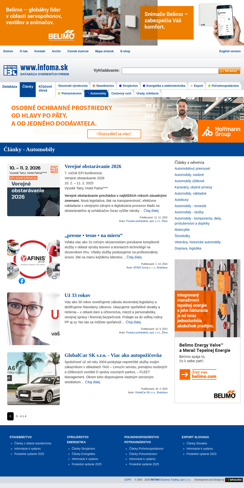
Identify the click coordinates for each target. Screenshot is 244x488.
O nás (24, 51)
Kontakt (39, 51)
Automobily (98, 93)
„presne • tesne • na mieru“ (93, 235)
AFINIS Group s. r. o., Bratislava (150, 267)
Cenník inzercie (78, 51)
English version (230, 51)
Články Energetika (83, 454)
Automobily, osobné (189, 175)
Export (198, 85)
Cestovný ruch (121, 93)
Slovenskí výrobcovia (73, 85)
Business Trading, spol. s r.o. (170, 479)
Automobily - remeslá (190, 206)
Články (27, 86)
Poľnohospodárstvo (225, 85)
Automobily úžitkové (190, 181)
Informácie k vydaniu (27, 448)
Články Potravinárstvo (143, 454)
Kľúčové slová (45, 88)
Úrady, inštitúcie (148, 93)
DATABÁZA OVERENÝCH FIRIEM (44, 74)
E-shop (125, 51)
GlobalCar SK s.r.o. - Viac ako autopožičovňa (113, 355)
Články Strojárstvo (83, 448)
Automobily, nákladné (190, 193)
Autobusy (182, 200)
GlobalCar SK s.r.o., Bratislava (151, 392)
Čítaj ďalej (151, 211)
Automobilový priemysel (192, 168)
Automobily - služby (189, 212)
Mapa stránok (104, 51)
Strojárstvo (130, 85)
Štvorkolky (182, 236)
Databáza (9, 86)
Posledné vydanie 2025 (29, 454)
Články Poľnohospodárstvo (146, 448)
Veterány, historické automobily (198, 242)
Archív (56, 51)
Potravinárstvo (71, 93)
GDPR (127, 479)
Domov (8, 51)
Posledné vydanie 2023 (201, 454)
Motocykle (182, 230)
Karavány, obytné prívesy (193, 187)
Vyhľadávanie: (108, 70)
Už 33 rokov (77, 295)
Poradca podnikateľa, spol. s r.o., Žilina (146, 221)
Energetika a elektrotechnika (165, 85)
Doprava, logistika (188, 248)
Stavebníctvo (105, 85)
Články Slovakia (197, 443)
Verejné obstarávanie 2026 (93, 166)
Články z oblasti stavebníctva (32, 443)
